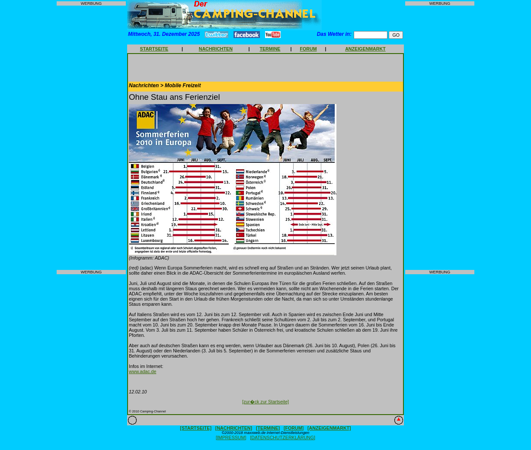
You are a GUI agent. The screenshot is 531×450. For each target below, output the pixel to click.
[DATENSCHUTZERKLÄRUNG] (282, 437)
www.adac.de (142, 371)
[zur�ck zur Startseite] (265, 401)
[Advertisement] (91, 137)
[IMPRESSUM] (231, 437)
